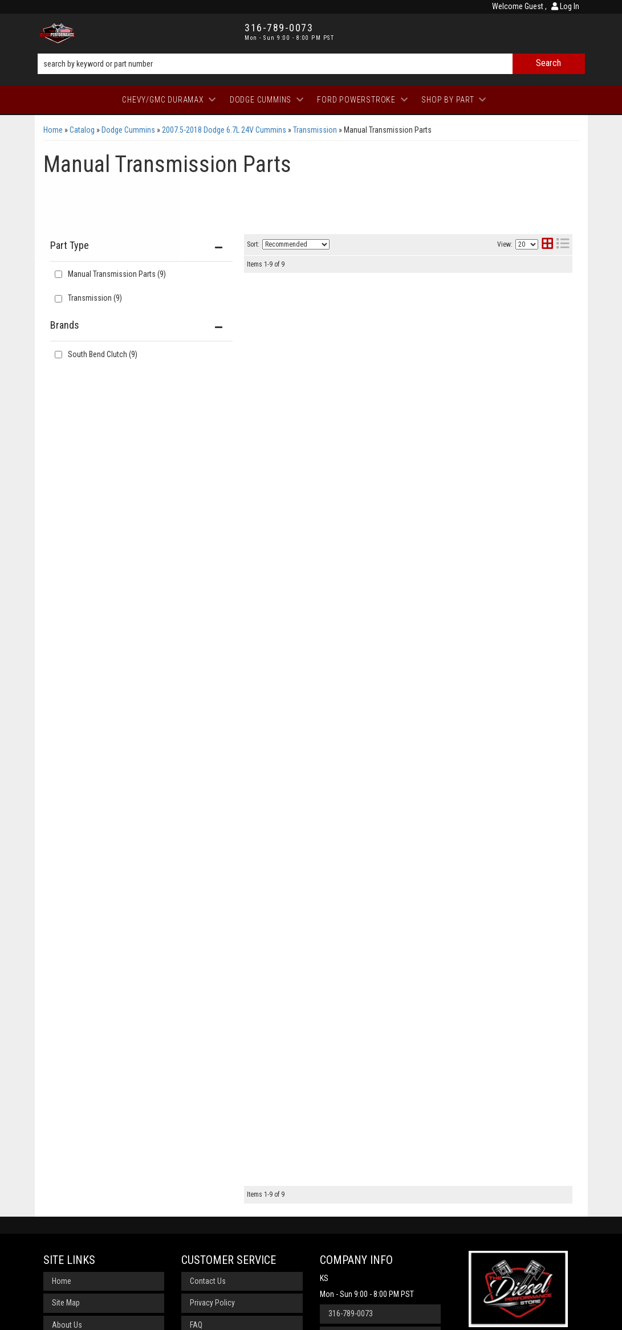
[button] (311, 64)
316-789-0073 (350, 1183)
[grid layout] (547, 244)
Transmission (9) (95, 297)
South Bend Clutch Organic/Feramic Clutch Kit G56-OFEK (404, 488)
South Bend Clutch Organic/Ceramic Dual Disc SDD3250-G (393, 654)
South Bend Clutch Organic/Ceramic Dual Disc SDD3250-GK (393, 995)
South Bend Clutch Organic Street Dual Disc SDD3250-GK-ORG (400, 570)
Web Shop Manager (425, 1316)
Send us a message (360, 1205)
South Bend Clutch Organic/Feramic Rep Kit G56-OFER (398, 824)
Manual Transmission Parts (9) (117, 274)
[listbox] (296, 244)
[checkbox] (58, 354)
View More (525, 332)
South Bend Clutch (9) (102, 354)
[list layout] (562, 244)
